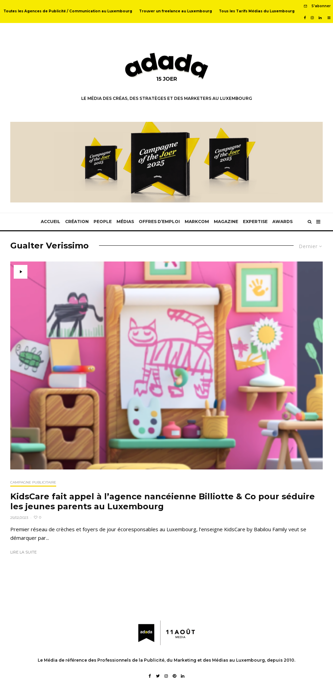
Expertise (255, 221)
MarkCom (197, 221)
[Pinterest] (174, 676)
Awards (282, 221)
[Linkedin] (320, 18)
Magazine (226, 221)
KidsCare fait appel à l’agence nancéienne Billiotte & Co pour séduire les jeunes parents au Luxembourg (162, 501)
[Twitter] (157, 676)
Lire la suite (23, 552)
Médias (125, 221)
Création (77, 221)
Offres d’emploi (159, 221)
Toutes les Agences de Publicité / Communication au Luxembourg (67, 11)
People (103, 221)
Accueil (50, 221)
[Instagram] (312, 18)
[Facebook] (304, 18)
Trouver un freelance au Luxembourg (175, 11)
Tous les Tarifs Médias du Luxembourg (257, 11)
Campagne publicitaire (33, 482)
